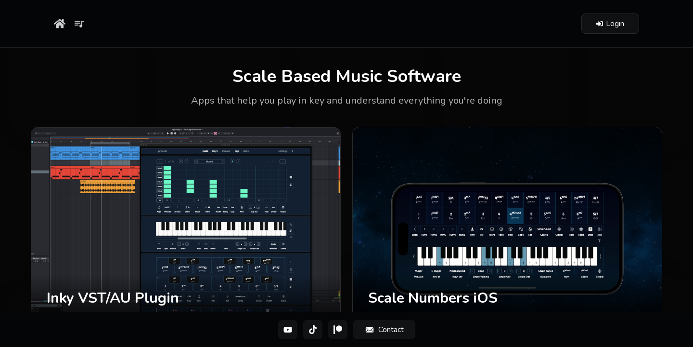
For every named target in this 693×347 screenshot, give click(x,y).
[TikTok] (312, 329)
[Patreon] (337, 329)
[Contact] (384, 329)
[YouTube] (287, 329)
